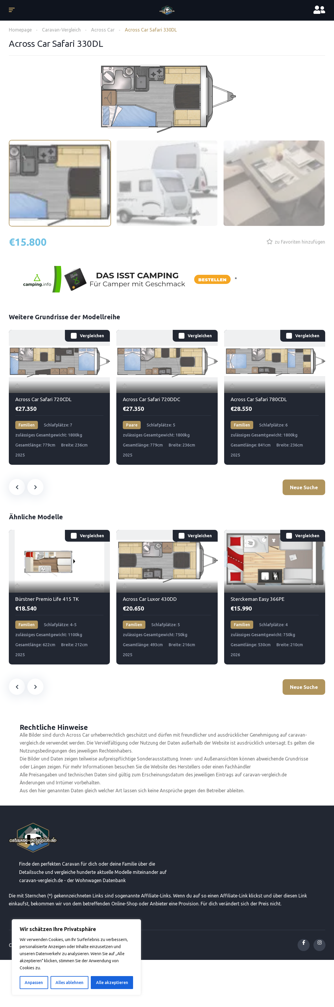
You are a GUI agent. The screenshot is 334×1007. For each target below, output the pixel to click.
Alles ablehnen (69, 982)
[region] (76, 957)
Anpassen (34, 982)
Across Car (103, 29)
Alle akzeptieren (112, 982)
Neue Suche (304, 487)
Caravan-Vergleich (61, 29)
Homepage (20, 29)
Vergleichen (92, 335)
